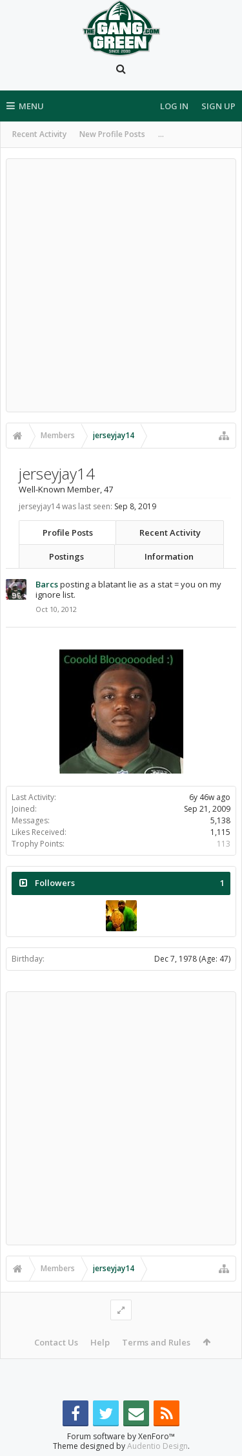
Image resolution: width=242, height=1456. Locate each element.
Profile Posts (68, 532)
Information (169, 556)
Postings (66, 556)
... (161, 134)
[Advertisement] (121, 285)
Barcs (46, 584)
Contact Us (56, 1342)
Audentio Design (157, 1445)
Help (100, 1342)
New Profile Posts (112, 134)
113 (223, 843)
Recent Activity (39, 134)
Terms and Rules (156, 1342)
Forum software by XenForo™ (121, 1436)
